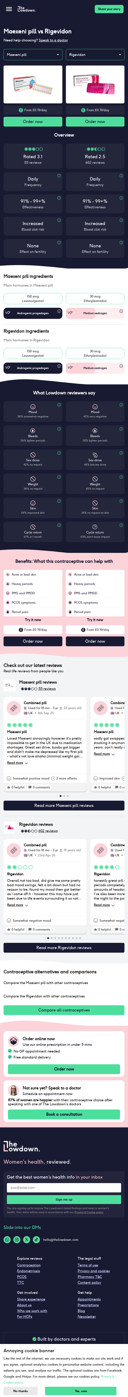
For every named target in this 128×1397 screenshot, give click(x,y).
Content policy (89, 1282)
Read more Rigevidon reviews (64, 948)
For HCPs (24, 1316)
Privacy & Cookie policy (89, 1212)
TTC (20, 1282)
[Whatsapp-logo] (7, 1239)
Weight (33, 484)
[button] (64, 276)
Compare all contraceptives (64, 1010)
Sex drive (32, 460)
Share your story (109, 9)
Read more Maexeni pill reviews (64, 805)
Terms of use (88, 1265)
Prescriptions (88, 1305)
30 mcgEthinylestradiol (95, 298)
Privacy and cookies (94, 1271)
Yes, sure (81, 1391)
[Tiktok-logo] (36, 1239)
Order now (33, 121)
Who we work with (32, 1311)
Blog (81, 1311)
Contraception (29, 1265)
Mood (33, 412)
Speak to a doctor (53, 40)
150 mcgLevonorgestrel (33, 298)
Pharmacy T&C (90, 1276)
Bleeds (33, 436)
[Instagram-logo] (16, 1239)
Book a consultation (64, 1114)
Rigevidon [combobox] (77, 54)
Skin (33, 508)
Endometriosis (28, 1271)
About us (24, 1305)
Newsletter (87, 1316)
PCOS (22, 1276)
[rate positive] (9, 787)
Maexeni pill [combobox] (16, 54)
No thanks (20, 1391)
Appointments (89, 1299)
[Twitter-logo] (26, 1239)
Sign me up (64, 1199)
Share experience (31, 1299)
